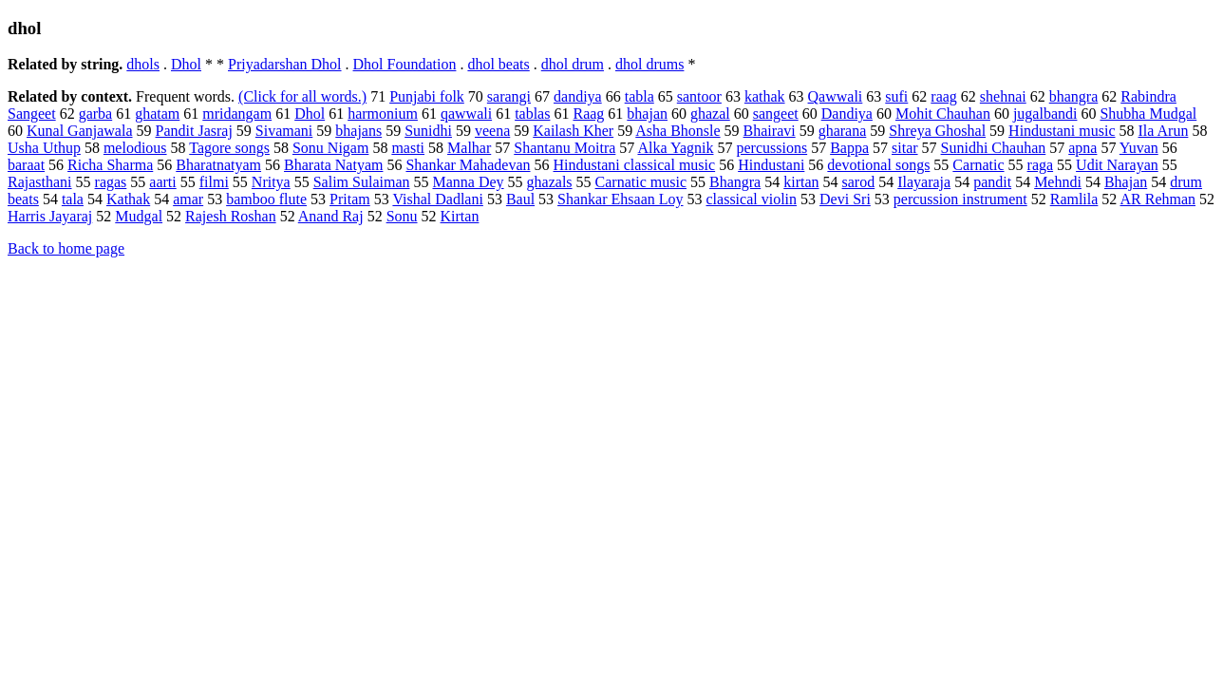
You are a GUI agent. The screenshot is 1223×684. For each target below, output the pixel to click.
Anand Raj (331, 216)
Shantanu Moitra (564, 148)
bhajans (358, 131)
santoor (699, 96)
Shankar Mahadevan (467, 165)
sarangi (509, 96)
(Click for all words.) (302, 96)
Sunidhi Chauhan (993, 148)
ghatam (157, 113)
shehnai (1003, 96)
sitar (905, 148)
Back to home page (66, 248)
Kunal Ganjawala (80, 131)
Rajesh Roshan (230, 216)
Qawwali (835, 96)
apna (1082, 148)
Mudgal (138, 216)
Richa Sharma (110, 165)
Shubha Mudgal (1148, 113)
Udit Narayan (1117, 165)
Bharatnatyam (218, 165)
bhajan (647, 113)
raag (944, 96)
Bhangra (735, 182)
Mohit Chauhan (942, 113)
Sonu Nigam (330, 148)
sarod (858, 182)
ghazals (550, 182)
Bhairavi (769, 131)
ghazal (710, 113)
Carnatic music (641, 182)
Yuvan (1139, 148)
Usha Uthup (44, 148)
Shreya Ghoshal (937, 131)
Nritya (271, 182)
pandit (992, 182)
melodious (135, 148)
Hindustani (771, 165)
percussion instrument (960, 199)
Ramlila (1074, 199)
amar (188, 199)
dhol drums (649, 64)
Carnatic (978, 165)
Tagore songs (229, 148)
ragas (111, 182)
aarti (162, 182)
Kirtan (460, 216)
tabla (639, 96)
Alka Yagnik (675, 148)
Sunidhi (428, 131)
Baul (520, 199)
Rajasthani (40, 182)
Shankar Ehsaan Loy (620, 199)
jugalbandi (1045, 113)
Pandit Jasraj (194, 131)
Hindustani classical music (635, 165)
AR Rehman (1157, 199)
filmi (214, 182)
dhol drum (572, 64)
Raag (588, 113)
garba (96, 113)
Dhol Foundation (405, 64)
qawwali (466, 113)
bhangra (1074, 96)
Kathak (128, 199)
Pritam (349, 199)
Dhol (186, 64)
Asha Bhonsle (677, 131)
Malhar (469, 148)
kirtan (800, 182)
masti (407, 148)
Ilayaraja (923, 182)
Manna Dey (468, 182)
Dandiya (847, 113)
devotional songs (878, 165)
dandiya (578, 96)
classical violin (752, 199)
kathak (764, 96)
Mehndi (1058, 182)
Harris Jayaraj (50, 216)
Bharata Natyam (333, 165)
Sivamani (283, 131)
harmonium (383, 113)
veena (492, 131)
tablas (532, 113)
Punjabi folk (426, 96)
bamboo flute (266, 199)
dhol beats (498, 64)
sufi (896, 96)
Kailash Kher (573, 131)
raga (1040, 165)
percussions (771, 148)
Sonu (402, 216)
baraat (26, 165)
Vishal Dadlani (437, 199)
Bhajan (1125, 182)
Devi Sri (845, 199)
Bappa (849, 148)
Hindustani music (1061, 131)
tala (73, 199)
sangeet (776, 113)
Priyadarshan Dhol (285, 64)
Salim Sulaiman (361, 182)
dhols (143, 64)
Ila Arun (1163, 131)
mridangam (237, 113)
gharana (842, 131)
